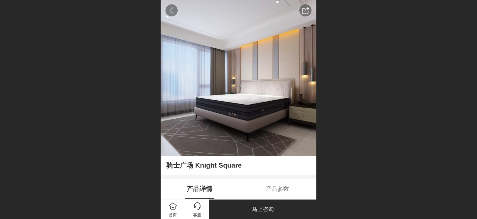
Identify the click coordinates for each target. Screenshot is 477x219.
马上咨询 (263, 209)
